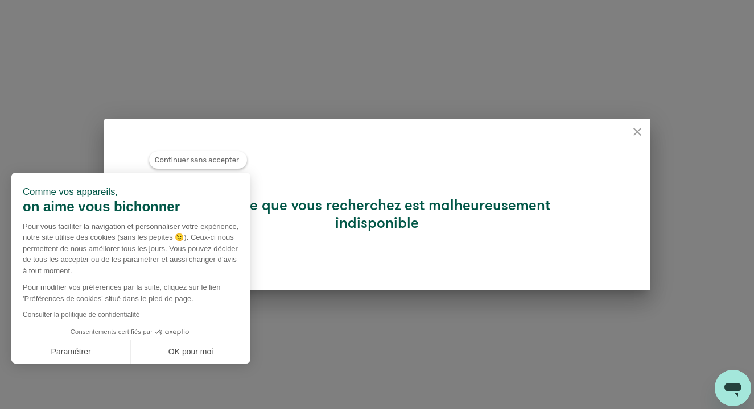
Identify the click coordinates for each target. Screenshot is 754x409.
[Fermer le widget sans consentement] (198, 164)
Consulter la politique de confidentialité (81, 315)
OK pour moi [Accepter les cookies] (190, 351)
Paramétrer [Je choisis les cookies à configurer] (71, 351)
